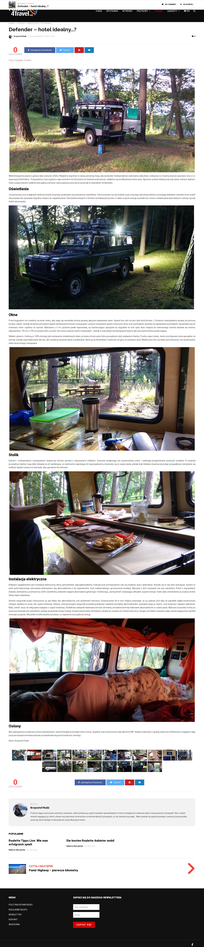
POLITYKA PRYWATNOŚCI (20, 905)
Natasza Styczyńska (74, 846)
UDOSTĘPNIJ (186, 4)
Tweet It (65, 50)
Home (12, 23)
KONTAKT (13, 919)
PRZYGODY (142, 11)
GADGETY (172, 11)
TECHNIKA (46, 23)
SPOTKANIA (112, 11)
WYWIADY (127, 11)
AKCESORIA (14, 924)
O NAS (99, 11)
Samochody (33, 23)
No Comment (169, 4)
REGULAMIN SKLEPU (18, 909)
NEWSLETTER (15, 914)
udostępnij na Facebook (40, 50)
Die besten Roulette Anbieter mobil (90, 840)
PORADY (159, 11)
